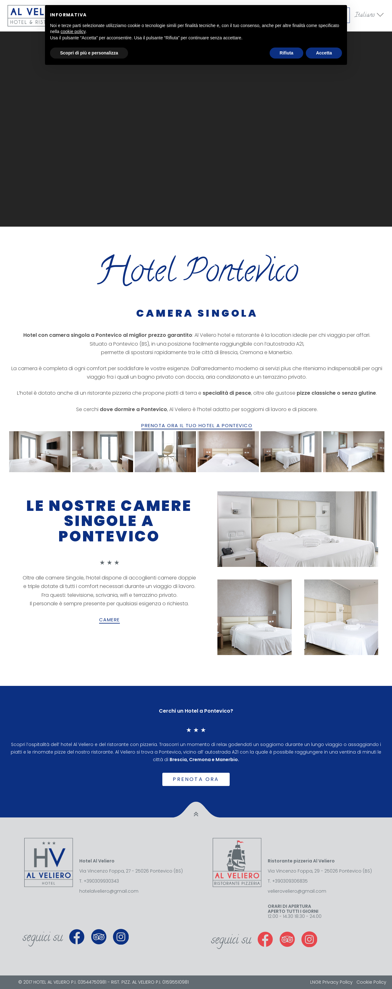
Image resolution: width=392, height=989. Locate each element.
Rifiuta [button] (287, 52)
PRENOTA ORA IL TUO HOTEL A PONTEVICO (196, 425)
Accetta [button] (324, 52)
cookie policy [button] (72, 31)
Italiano (365, 15)
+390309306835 (290, 881)
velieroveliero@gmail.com (297, 891)
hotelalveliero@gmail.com (108, 891)
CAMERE (109, 619)
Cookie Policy (371, 982)
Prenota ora (196, 779)
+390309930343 (101, 881)
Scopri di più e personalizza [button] (89, 52)
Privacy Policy (337, 982)
